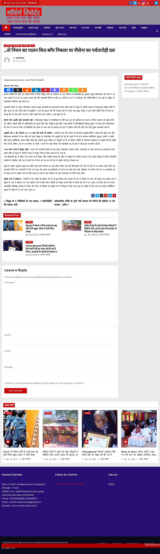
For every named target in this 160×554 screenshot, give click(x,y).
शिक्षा (134, 28)
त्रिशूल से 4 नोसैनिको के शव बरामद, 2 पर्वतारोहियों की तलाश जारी (28, 203)
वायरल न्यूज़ (33, 28)
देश (33, 46)
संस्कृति (144, 28)
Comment (10, 282)
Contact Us (47, 34)
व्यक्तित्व (110, 28)
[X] (17, 90)
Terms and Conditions (26, 34)
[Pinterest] (45, 90)
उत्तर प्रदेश (122, 28)
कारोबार (47, 28)
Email (7, 351)
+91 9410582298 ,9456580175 (23, 498)
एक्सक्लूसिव (18, 28)
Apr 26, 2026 (31, 235)
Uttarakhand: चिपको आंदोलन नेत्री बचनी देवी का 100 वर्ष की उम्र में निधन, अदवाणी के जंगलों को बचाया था (41, 248)
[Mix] (64, 90)
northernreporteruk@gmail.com (25, 502)
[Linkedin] (36, 90)
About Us (62, 34)
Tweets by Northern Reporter (69, 484)
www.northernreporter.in (24, 505)
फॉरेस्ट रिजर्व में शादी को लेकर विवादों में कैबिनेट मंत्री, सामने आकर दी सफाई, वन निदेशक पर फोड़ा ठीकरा (100, 228)
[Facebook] (8, 90)
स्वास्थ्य (7, 34)
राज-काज (85, 28)
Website (8, 367)
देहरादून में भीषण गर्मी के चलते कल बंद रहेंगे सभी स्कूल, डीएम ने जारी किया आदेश (41, 228)
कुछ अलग (60, 28)
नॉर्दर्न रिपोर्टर (20, 58)
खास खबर (26, 46)
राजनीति (98, 28)
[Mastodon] (54, 90)
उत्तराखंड (7, 46)
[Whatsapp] (73, 90)
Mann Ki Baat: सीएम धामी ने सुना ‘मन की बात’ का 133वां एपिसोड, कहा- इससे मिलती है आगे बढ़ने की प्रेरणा (138, 454)
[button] (157, 31)
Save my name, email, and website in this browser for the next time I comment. (45, 383)
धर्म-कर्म (73, 28)
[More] (82, 90)
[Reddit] (27, 90)
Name (8, 334)
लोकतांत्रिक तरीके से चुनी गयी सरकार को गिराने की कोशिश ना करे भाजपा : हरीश (84, 203)
